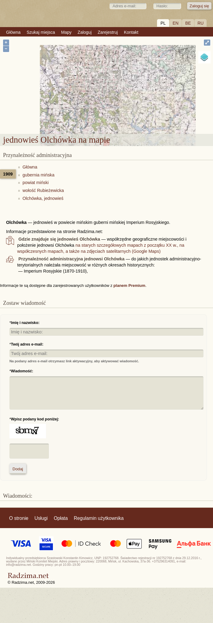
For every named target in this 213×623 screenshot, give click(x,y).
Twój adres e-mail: (27, 344)
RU (200, 23)
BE (188, 23)
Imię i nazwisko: (25, 323)
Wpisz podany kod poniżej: (35, 419)
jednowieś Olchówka (134, 93)
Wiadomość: (22, 371)
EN (175, 23)
